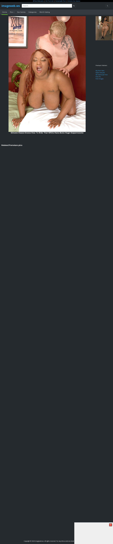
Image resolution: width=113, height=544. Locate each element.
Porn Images (100, 79)
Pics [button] (11, 12)
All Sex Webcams (38, 1)
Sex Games (21, 12)
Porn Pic (98, 77)
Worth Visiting (44, 12)
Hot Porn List (49, 1)
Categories (32, 12)
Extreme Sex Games (73, 1)
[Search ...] (47, 6)
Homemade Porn (60, 1)
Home (4, 12)
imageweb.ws (10, 6)
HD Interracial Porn (102, 75)
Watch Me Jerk (100, 73)
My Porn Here (100, 71)
